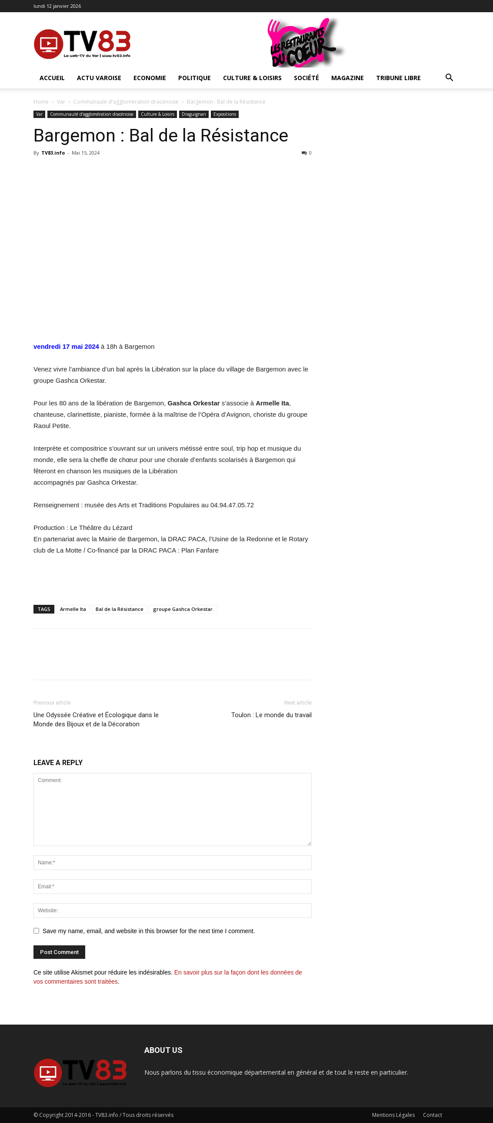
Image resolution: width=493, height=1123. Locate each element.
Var (61, 101)
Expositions (224, 114)
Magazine (347, 78)
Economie (149, 78)
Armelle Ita (73, 609)
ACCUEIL (52, 78)
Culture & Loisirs (252, 78)
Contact (432, 1115)
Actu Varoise (99, 78)
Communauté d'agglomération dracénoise (126, 101)
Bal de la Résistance (119, 609)
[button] (449, 78)
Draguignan (194, 114)
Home (41, 101)
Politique (194, 78)
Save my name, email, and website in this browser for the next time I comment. (149, 930)
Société (306, 78)
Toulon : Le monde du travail (271, 715)
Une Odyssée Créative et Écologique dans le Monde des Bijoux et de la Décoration (96, 719)
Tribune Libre (398, 78)
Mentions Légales (393, 1115)
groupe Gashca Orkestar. (183, 609)
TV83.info (53, 152)
